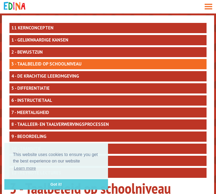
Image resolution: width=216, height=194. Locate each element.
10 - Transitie (26, 148)
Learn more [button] (25, 168)
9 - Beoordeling (28, 136)
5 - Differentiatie (30, 88)
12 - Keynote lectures (36, 173)
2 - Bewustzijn (27, 52)
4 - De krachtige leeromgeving (45, 76)
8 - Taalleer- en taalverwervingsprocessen (60, 124)
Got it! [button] (56, 184)
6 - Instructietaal (31, 100)
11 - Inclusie (24, 161)
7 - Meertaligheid (30, 112)
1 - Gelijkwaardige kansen (39, 40)
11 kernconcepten (32, 28)
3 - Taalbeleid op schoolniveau (46, 64)
